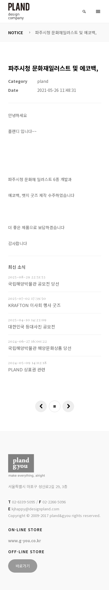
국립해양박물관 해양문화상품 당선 (40, 348)
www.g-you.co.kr (24, 540)
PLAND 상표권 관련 (26, 369)
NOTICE (15, 32)
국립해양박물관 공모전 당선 (33, 284)
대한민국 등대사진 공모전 (31, 327)
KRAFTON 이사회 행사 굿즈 (34, 305)
